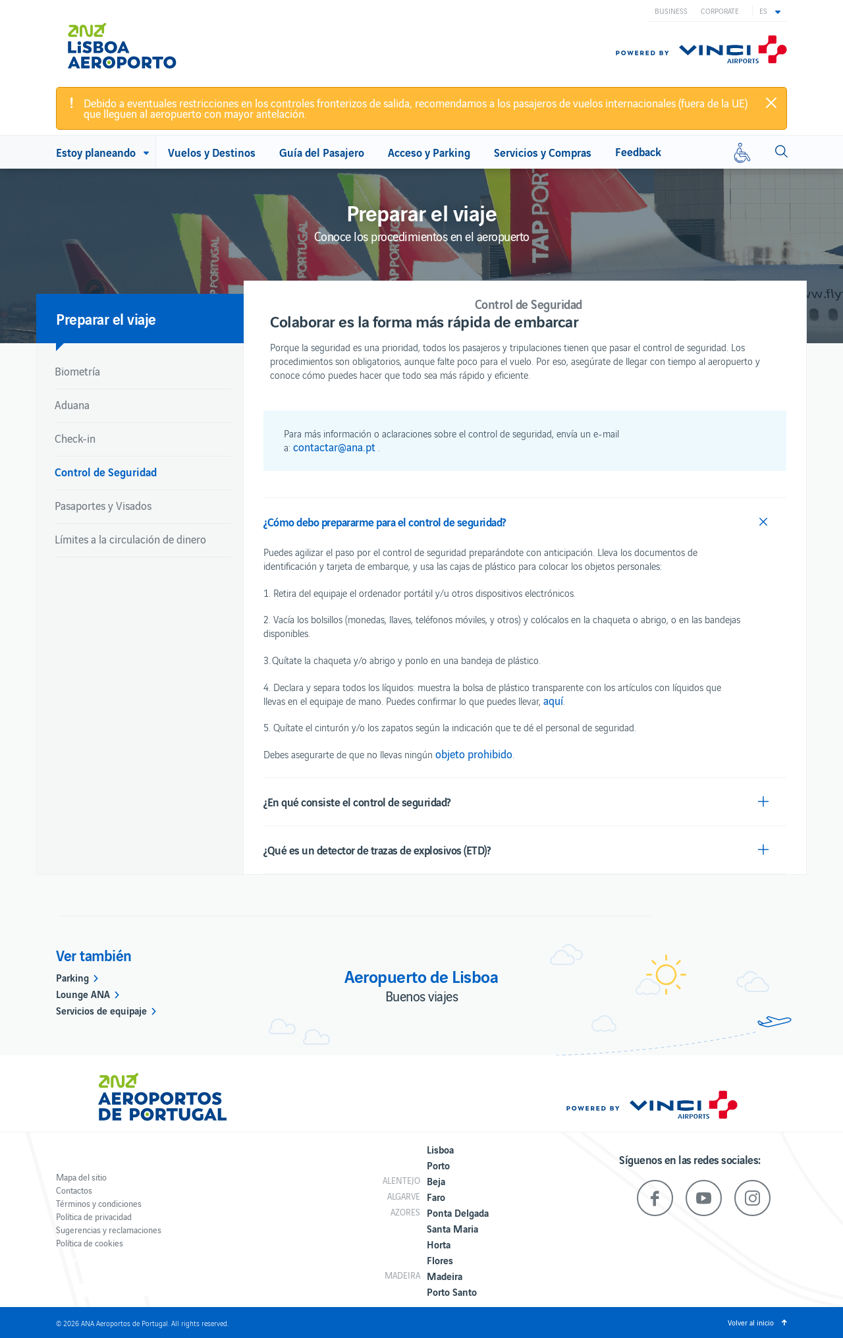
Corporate (720, 10)
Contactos (74, 1190)
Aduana (72, 404)
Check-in (75, 438)
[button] (769, 10)
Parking (72, 977)
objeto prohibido (473, 754)
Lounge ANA (83, 993)
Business (671, 10)
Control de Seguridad (106, 471)
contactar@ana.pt (334, 447)
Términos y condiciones (99, 1203)
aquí (553, 700)
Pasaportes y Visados (103, 505)
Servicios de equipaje (101, 1010)
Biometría (77, 371)
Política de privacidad (94, 1216)
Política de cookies (89, 1243)
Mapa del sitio (81, 1177)
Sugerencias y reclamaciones (108, 1229)
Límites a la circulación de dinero (130, 539)
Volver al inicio (751, 1322)
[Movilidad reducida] (742, 152)
